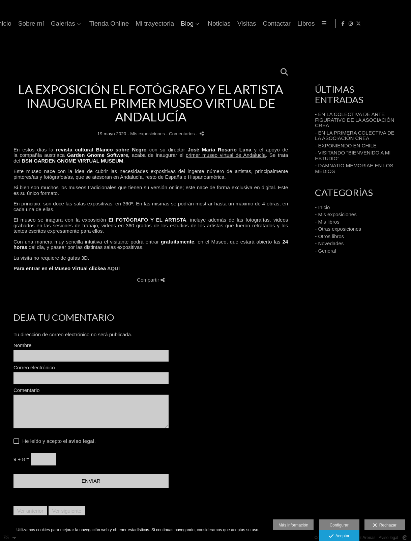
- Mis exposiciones (335, 214)
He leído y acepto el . (58, 441)
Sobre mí (186, 23)
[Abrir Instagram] (392, 23)
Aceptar (339, 536)
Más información (293, 525)
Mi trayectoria (309, 23)
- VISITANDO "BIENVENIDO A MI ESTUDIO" (352, 155)
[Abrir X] (400, 23)
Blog (341, 23)
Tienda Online (264, 23)
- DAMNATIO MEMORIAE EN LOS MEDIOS (354, 168)
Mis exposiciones (147, 133)
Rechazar (385, 525)
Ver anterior (30, 511)
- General (325, 251)
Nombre (22, 345)
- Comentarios (181, 133)
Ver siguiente (67, 511)
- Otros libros (329, 236)
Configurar (339, 525)
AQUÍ (113, 268)
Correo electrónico (34, 367)
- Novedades (329, 243)
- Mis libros (327, 222)
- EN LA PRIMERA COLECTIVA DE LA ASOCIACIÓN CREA (354, 135)
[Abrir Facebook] (385, 23)
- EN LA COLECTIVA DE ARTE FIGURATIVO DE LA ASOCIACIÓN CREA (354, 119)
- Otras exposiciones (338, 229)
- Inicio (322, 207)
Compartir (151, 280)
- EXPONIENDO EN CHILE (346, 145)
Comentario (26, 390)
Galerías (218, 23)
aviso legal (81, 441)
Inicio (158, 23)
